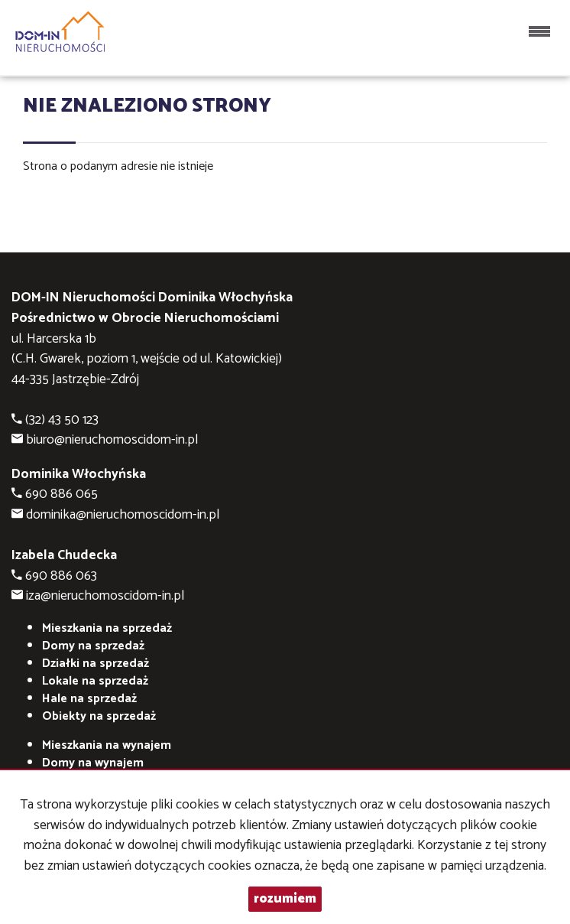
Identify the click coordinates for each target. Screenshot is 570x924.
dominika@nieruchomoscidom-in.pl (122, 515)
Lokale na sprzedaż (95, 681)
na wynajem (106, 745)
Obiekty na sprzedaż (99, 716)
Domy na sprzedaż (93, 646)
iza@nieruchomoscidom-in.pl (105, 596)
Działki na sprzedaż (95, 663)
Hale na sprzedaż (89, 698)
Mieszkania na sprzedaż (107, 628)
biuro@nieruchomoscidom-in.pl (112, 440)
